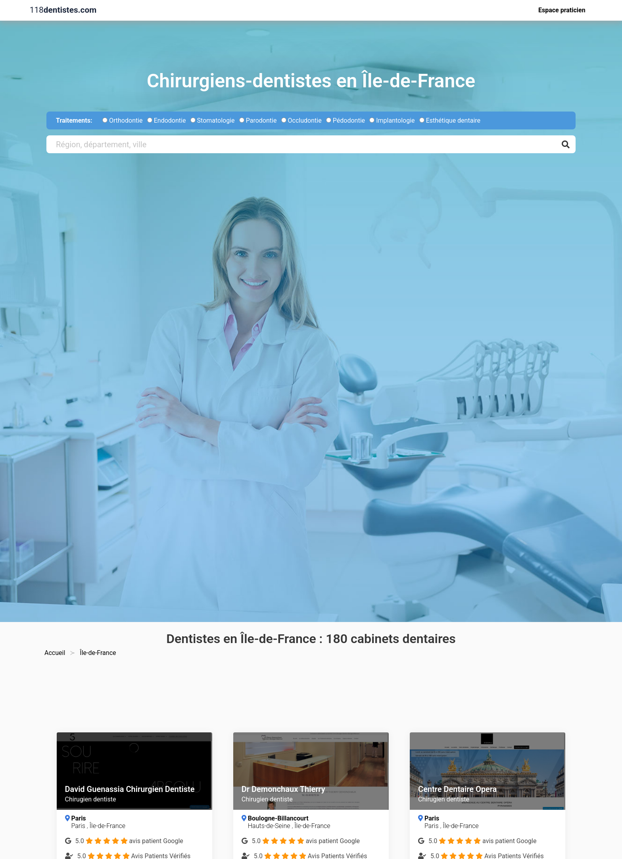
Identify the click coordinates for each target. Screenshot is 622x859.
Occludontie (301, 120)
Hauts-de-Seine (270, 826)
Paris (78, 818)
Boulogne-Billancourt (278, 818)
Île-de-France (107, 826)
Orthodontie (122, 120)
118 (63, 10)
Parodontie (258, 120)
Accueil (54, 653)
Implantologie (392, 120)
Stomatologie (212, 120)
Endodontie (166, 120)
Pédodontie (345, 120)
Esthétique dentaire (449, 120)
